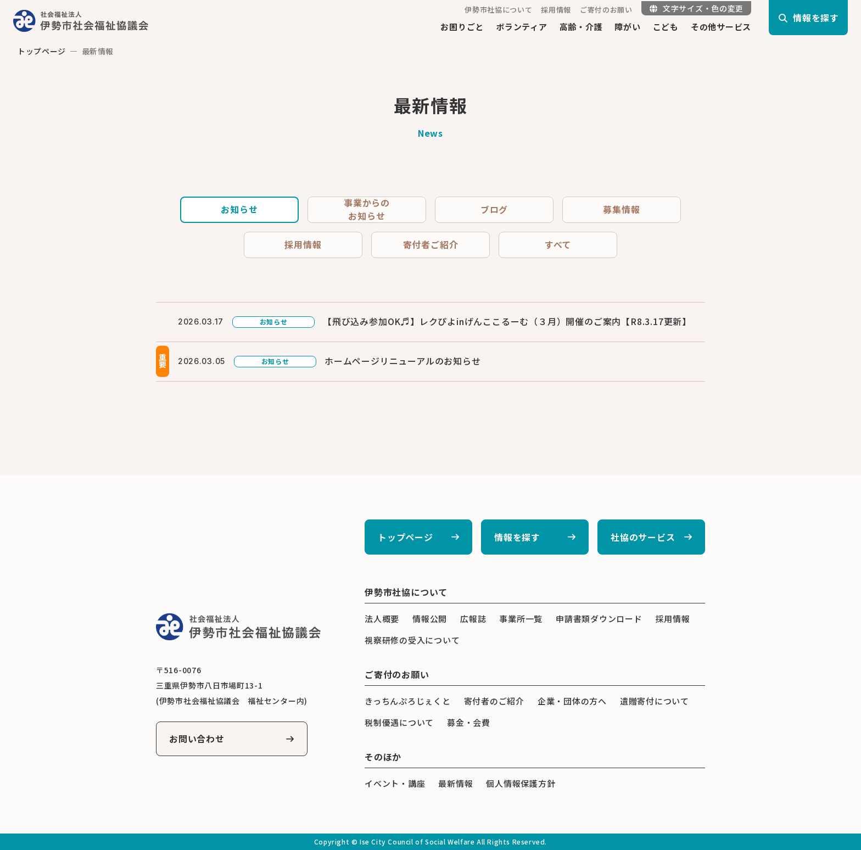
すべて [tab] (558, 244)
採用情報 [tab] (302, 244)
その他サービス (721, 26)
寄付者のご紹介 (494, 701)
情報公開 (429, 618)
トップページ (42, 51)
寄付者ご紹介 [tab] (431, 244)
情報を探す (517, 537)
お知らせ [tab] (239, 209)
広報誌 (473, 618)
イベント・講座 (395, 783)
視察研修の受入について (412, 640)
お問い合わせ (197, 739)
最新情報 (455, 783)
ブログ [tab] (494, 209)
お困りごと (462, 26)
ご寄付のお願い (606, 9)
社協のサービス (643, 537)
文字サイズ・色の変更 (696, 8)
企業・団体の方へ (572, 701)
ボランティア (521, 26)
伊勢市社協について (498, 9)
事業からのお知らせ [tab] (367, 210)
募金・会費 (468, 722)
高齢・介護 (581, 26)
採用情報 (556, 9)
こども (666, 26)
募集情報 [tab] (621, 209)
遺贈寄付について (654, 701)
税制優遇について (399, 722)
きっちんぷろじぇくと (408, 701)
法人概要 (382, 618)
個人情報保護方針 (520, 783)
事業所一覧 (521, 618)
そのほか (383, 756)
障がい (627, 26)
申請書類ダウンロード (599, 618)
